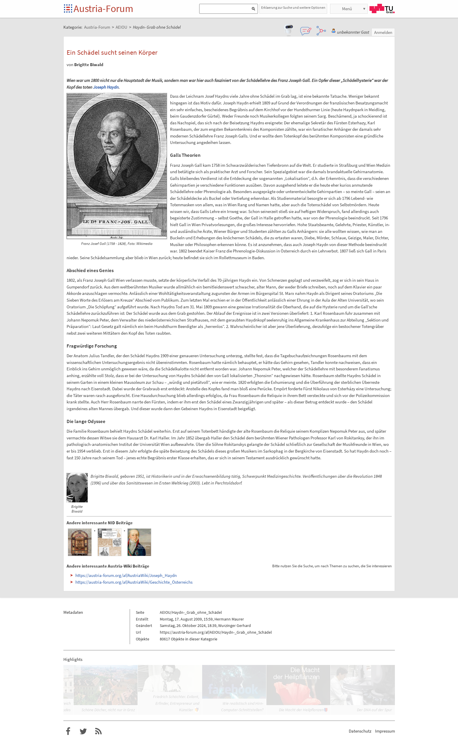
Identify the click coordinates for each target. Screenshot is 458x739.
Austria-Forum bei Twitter (83, 731)
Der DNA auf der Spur (374, 709)
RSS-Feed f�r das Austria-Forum (98, 731)
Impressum (385, 731)
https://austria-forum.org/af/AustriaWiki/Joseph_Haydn (126, 575)
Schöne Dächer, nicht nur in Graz (108, 709)
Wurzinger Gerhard (234, 625)
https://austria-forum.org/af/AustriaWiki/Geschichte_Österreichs (133, 582)
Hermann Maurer (229, 619)
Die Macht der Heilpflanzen (301, 709)
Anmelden (383, 32)
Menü (347, 8)
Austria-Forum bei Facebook (68, 731)
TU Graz (382, 8)
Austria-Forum (103, 8)
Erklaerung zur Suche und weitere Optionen (293, 7)
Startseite (68, 9)
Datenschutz (360, 731)
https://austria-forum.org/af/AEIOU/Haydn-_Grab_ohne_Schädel (216, 632)
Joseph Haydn (106, 87)
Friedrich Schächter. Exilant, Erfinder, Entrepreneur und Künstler (176, 703)
